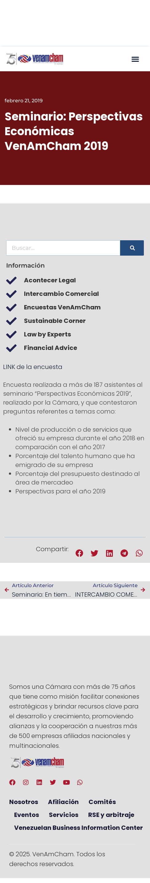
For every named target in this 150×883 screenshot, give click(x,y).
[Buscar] (132, 248)
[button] (135, 59)
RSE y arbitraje (111, 814)
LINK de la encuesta (32, 367)
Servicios (63, 814)
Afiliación (63, 802)
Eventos (26, 814)
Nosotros (23, 802)
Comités (102, 802)
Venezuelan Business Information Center (78, 827)
